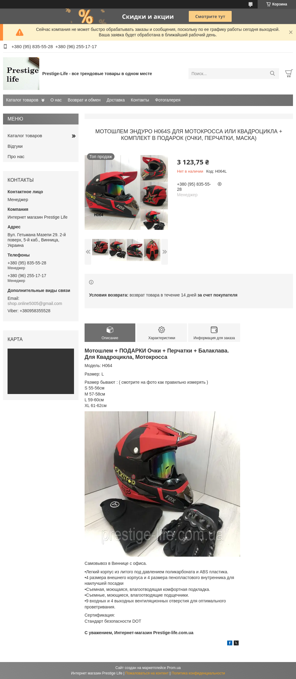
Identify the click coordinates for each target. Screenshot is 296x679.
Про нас (16, 156)
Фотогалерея (168, 100)
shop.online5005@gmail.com (35, 303)
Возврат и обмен (84, 100)
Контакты (140, 100)
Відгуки (15, 146)
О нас (56, 100)
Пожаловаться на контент (147, 673)
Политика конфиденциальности (198, 673)
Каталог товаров (22, 100)
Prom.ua (174, 668)
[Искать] (272, 73)
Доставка (116, 100)
